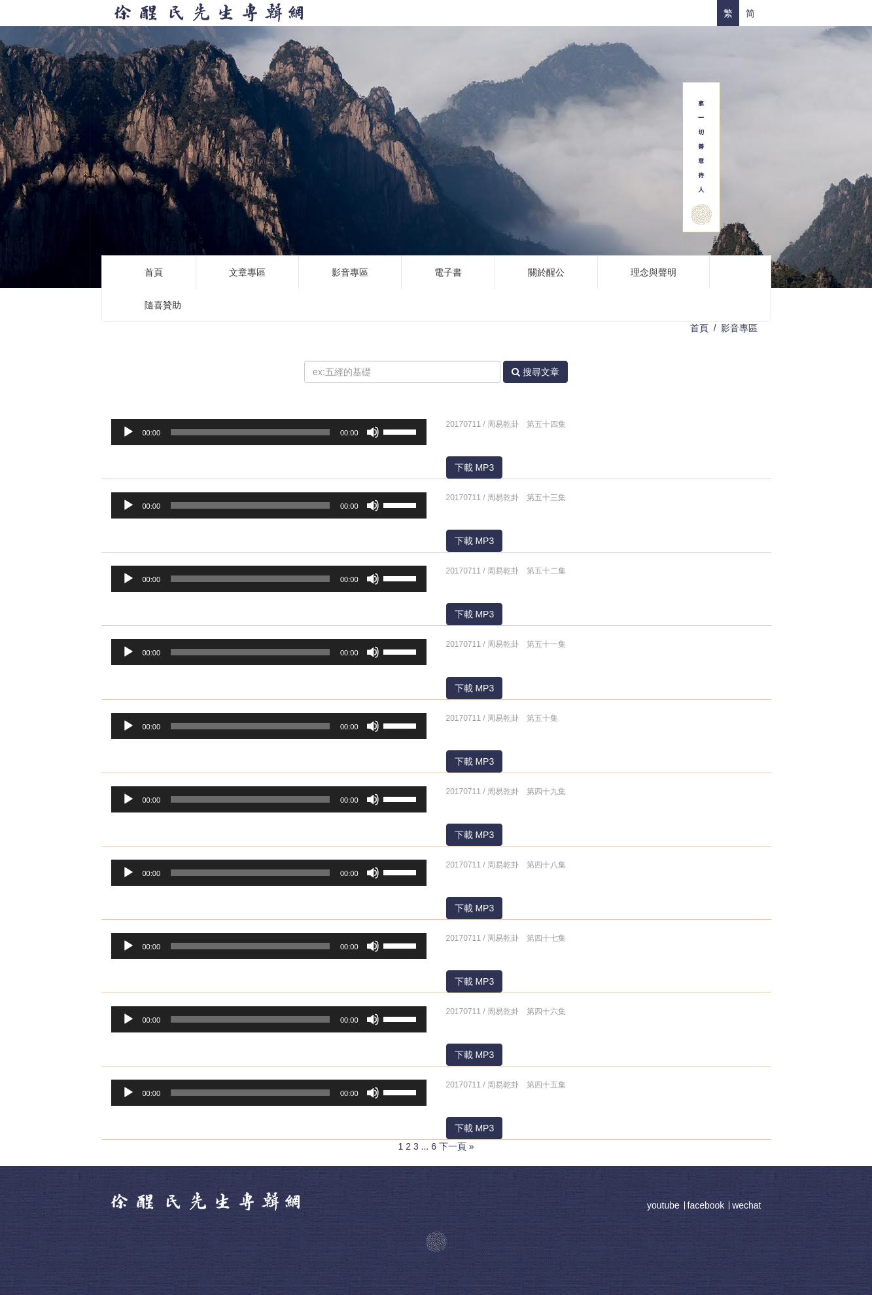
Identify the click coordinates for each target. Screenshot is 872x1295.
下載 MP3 (475, 467)
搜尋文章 (535, 372)
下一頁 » (456, 1146)
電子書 (448, 272)
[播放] (128, 432)
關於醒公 (546, 272)
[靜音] (372, 432)
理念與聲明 (653, 272)
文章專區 (247, 272)
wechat (746, 1205)
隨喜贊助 (163, 305)
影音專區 (350, 272)
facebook (706, 1205)
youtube (664, 1205)
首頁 (154, 272)
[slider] (250, 432)
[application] (269, 432)
